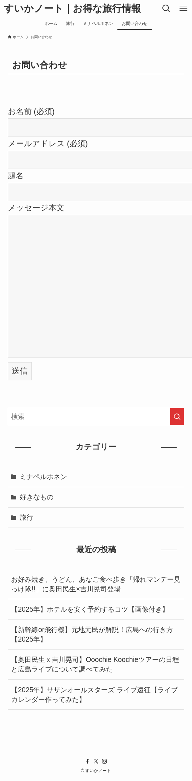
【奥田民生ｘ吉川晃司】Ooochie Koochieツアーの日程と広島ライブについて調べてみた (95, 664)
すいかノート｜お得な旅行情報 (72, 9)
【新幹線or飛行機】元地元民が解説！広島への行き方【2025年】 (92, 634)
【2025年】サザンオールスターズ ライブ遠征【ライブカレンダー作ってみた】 (94, 694)
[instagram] (104, 761)
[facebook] (87, 761)
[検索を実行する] (177, 416)
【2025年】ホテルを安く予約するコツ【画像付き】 (90, 609)
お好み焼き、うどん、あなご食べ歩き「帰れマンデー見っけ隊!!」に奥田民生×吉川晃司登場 (96, 584)
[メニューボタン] (183, 8)
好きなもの (37, 497)
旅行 (26, 517)
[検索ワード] (96, 416)
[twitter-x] (96, 761)
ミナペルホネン (43, 477)
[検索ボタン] (166, 8)
